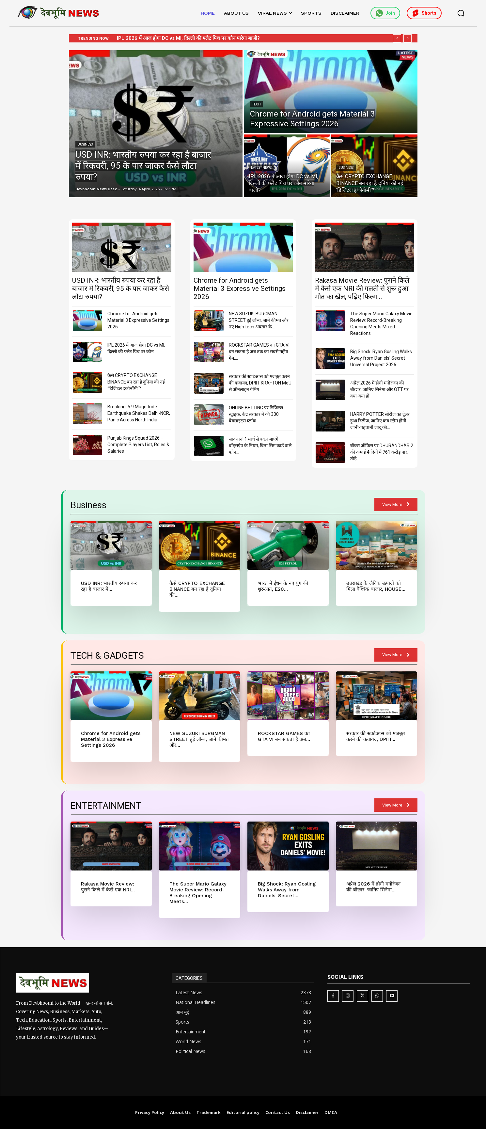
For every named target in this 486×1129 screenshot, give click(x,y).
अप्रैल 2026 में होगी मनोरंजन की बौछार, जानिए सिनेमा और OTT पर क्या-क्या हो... (379, 389)
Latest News (261, 167)
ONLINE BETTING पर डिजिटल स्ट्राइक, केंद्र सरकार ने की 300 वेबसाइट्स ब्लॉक (256, 414)
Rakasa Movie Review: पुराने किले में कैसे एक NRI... (108, 887)
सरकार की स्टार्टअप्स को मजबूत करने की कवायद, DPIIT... (375, 736)
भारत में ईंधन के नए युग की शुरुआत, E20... (283, 586)
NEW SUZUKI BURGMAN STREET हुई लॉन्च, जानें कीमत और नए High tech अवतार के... (259, 320)
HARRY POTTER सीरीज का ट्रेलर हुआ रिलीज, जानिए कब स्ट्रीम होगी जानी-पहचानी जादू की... (380, 421)
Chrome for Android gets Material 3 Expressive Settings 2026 (188, 38)
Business (85, 144)
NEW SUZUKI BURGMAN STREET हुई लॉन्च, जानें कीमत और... (199, 739)
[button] (460, 13)
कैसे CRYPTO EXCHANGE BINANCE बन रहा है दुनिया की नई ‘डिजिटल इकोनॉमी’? (136, 382)
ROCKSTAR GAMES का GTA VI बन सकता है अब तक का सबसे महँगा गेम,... (259, 351)
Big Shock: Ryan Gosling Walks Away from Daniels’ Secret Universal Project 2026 (381, 358)
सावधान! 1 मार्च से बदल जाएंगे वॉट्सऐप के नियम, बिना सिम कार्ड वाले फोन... (260, 445)
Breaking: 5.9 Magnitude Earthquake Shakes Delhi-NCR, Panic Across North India (138, 413)
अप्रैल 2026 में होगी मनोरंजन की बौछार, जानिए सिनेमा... (373, 887)
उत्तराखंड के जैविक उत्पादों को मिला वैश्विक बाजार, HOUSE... (375, 586)
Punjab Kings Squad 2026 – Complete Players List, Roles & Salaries (138, 444)
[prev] (397, 38)
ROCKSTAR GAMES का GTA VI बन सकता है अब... (284, 736)
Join (385, 13)
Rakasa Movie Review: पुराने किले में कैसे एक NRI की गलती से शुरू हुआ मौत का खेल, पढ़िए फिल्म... (362, 288)
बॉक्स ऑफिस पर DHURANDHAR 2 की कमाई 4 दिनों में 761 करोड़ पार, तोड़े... (381, 452)
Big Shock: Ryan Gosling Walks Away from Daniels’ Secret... (287, 890)
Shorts (424, 13)
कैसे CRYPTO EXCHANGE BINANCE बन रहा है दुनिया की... (197, 589)
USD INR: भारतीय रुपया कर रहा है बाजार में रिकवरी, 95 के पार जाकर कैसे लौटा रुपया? (120, 288)
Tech (256, 104)
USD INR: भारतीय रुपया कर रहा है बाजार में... (109, 586)
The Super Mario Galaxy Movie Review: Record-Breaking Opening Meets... (198, 892)
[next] (407, 38)
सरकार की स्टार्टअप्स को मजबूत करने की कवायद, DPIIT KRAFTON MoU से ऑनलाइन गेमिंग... (260, 383)
